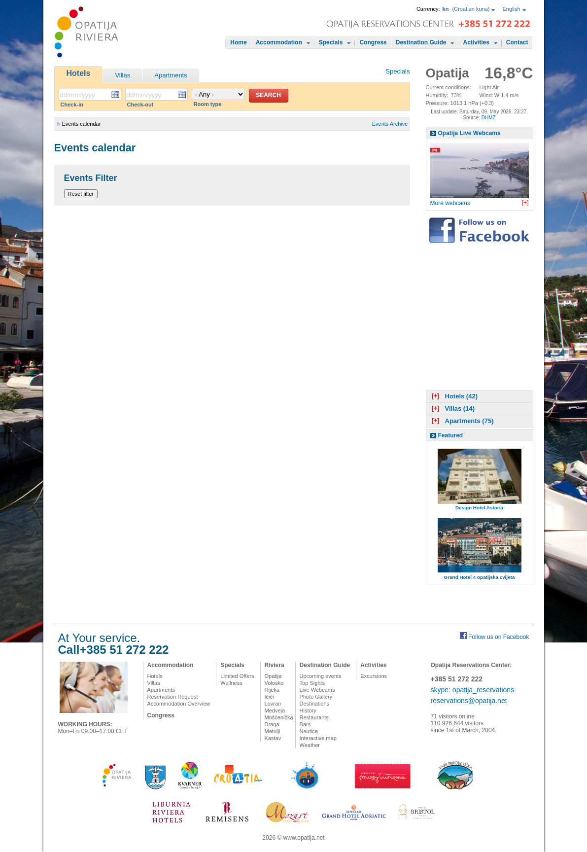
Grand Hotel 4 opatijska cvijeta (479, 577)
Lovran (273, 704)
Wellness (231, 683)
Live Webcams (317, 690)
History (308, 710)
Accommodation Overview (178, 704)
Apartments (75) (462, 421)
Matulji (272, 731)
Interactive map (318, 738)
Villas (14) (452, 408)
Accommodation (279, 42)
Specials (331, 42)
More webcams (450, 203)
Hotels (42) (454, 396)
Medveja (275, 710)
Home (238, 42)
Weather (310, 745)
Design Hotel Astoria (479, 507)
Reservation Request (172, 697)
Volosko (274, 683)
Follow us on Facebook (498, 637)
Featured (450, 435)
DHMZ (489, 117)
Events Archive (390, 124)
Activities (476, 42)
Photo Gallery (316, 697)
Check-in (72, 104)
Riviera (274, 665)
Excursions (373, 676)
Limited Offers (237, 676)
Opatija (273, 676)
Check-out (140, 104)
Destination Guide (421, 42)
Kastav (273, 738)
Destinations (315, 704)
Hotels (79, 73)
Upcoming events (321, 676)
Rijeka (272, 690)
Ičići (269, 697)
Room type (208, 104)
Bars (305, 724)
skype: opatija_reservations (473, 690)
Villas (122, 75)
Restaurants (314, 717)
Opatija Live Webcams (469, 133)
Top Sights (312, 683)
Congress (372, 42)
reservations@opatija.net (469, 701)
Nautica (309, 731)
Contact (517, 42)
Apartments (170, 75)
